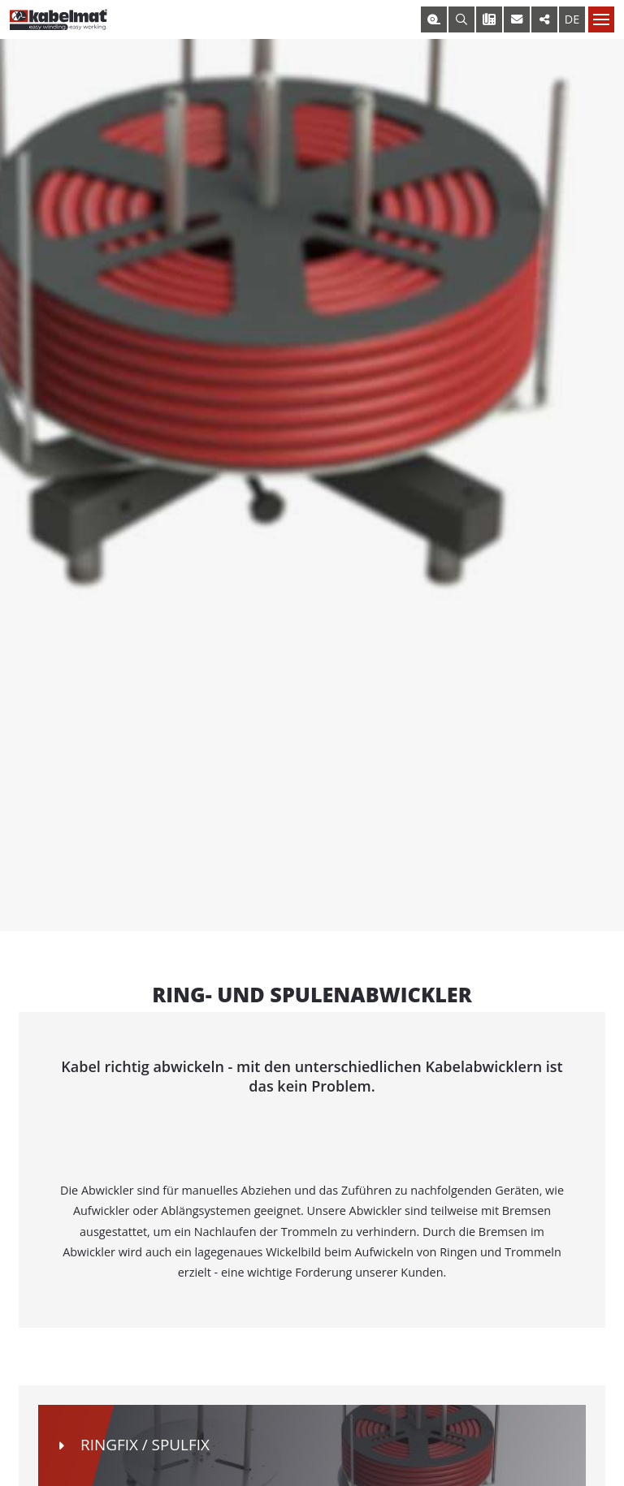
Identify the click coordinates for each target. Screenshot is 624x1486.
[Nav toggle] (601, 19)
